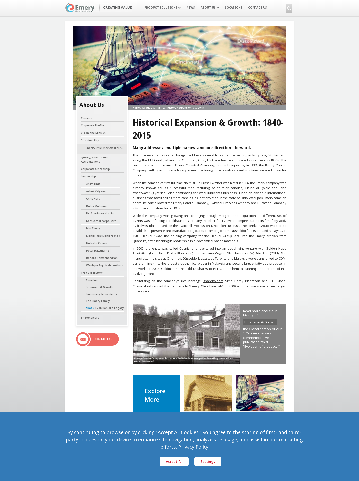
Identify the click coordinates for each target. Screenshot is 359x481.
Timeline (92, 280)
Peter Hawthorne (97, 250)
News (191, 7)
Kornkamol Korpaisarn (101, 221)
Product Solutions (163, 7)
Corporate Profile (92, 125)
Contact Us (257, 7)
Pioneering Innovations (101, 294)
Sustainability (90, 140)
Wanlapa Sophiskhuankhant (104, 265)
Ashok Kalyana (96, 191)
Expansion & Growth (99, 287)
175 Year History (92, 272)
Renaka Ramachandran (102, 258)
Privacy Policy (193, 447)
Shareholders (90, 317)
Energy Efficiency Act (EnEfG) (105, 147)
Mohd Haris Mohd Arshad (103, 235)
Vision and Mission (93, 133)
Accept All (174, 461)
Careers (86, 118)
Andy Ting (93, 183)
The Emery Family (98, 301)
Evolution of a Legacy (105, 308)
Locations (233, 7)
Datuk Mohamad (97, 206)
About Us (210, 7)
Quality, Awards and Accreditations (94, 159)
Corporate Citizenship (95, 169)
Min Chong (93, 228)
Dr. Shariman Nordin (100, 213)
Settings (207, 461)
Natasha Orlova (96, 243)
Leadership (88, 176)
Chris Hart (93, 198)
